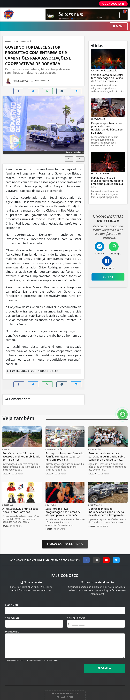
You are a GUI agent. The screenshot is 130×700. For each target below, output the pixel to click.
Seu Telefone (76, 618)
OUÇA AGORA (113, 4)
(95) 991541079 (43, 586)
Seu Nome (12, 604)
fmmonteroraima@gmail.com (35, 590)
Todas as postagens (65, 544)
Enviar (105, 668)
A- (69, 158)
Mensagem (12, 631)
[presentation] (30, 671)
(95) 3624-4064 (25, 586)
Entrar (108, 276)
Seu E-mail (12, 618)
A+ (80, 158)
